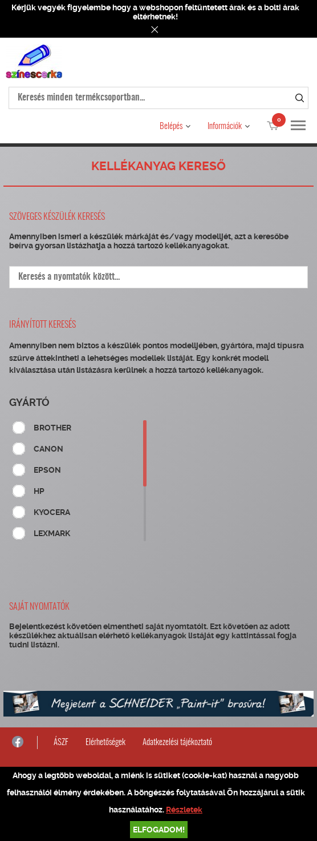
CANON (48, 448)
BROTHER (52, 427)
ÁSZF (61, 742)
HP (39, 491)
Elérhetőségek (105, 742)
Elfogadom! (159, 829)
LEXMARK (52, 533)
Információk (225, 126)
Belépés (171, 126)
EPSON (47, 469)
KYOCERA (52, 512)
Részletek (184, 809)
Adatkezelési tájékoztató (177, 742)
